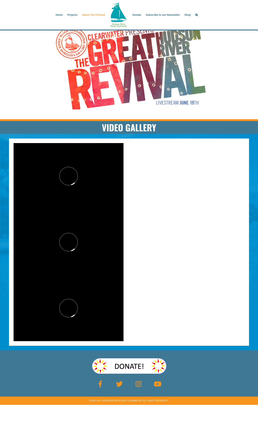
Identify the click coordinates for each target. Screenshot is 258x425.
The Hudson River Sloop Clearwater (119, 400)
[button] (196, 15)
